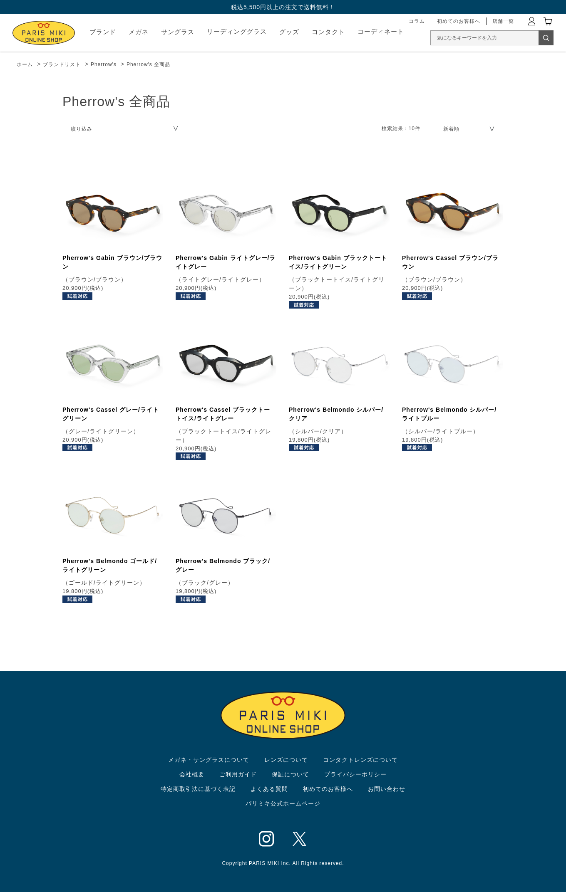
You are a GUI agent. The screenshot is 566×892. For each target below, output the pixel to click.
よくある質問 (269, 789)
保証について (290, 774)
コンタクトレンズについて (360, 759)
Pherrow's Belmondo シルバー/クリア (336, 414)
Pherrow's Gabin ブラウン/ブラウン (112, 262)
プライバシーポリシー (355, 774)
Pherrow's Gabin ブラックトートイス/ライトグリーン (338, 262)
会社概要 (191, 774)
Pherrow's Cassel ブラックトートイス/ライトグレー (223, 414)
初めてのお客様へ (328, 789)
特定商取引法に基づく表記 (198, 789)
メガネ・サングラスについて (208, 759)
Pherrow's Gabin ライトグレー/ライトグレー (226, 262)
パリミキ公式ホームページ (283, 803)
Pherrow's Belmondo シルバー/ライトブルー (449, 414)
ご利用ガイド (238, 774)
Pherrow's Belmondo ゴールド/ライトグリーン (109, 565)
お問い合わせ (386, 789)
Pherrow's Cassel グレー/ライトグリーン (110, 414)
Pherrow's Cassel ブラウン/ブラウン (450, 262)
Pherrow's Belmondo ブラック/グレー (223, 565)
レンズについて (286, 759)
